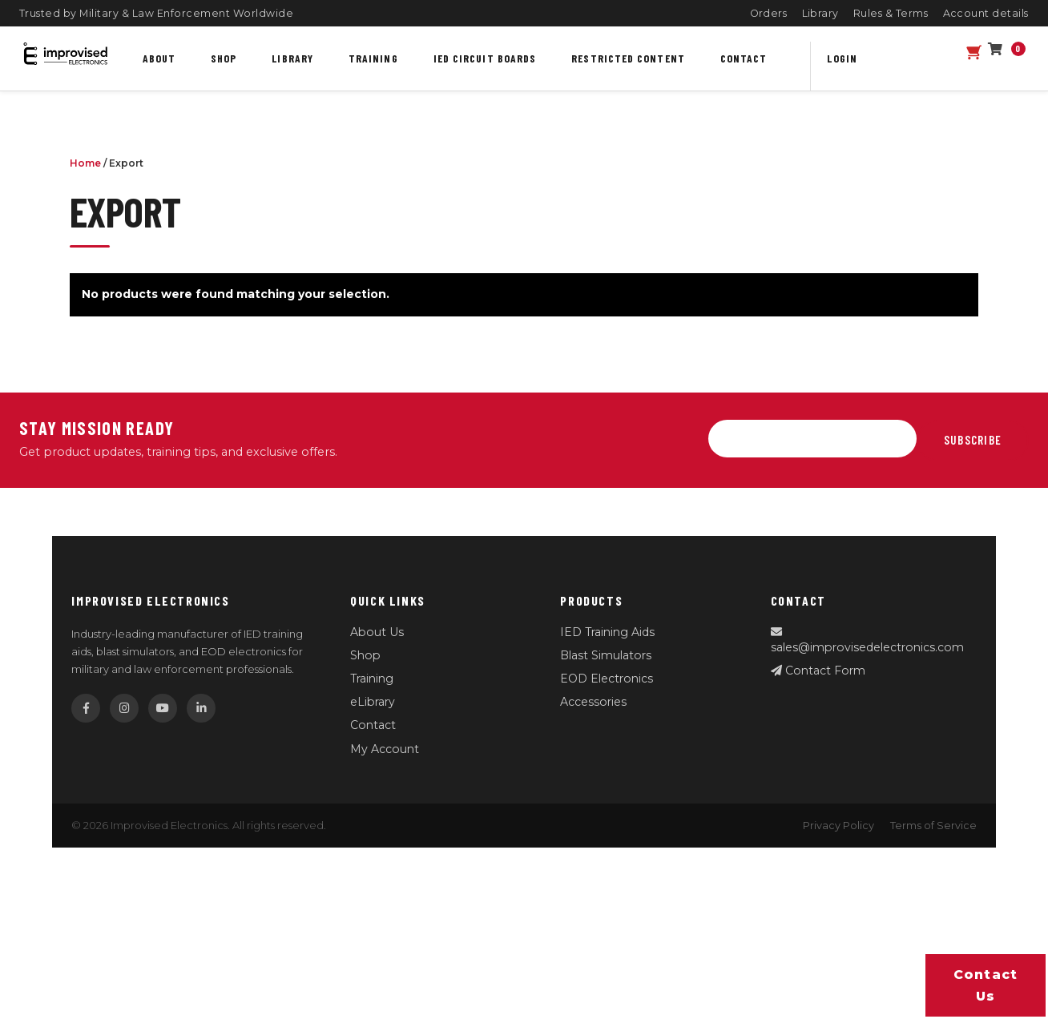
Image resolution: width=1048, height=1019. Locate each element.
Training (373, 58)
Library (821, 13)
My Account (384, 749)
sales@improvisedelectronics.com (867, 640)
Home (85, 163)
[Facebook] (85, 708)
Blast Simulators (605, 655)
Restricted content (628, 58)
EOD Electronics (606, 678)
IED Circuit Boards (485, 58)
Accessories (593, 702)
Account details (986, 13)
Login (842, 58)
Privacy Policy (838, 826)
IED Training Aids (607, 632)
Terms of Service (933, 826)
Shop (223, 58)
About (159, 58)
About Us (377, 632)
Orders (769, 13)
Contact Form (818, 670)
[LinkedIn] (201, 708)
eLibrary (372, 702)
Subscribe (973, 440)
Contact (744, 58)
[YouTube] (162, 708)
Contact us (985, 985)
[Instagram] (124, 708)
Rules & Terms (891, 13)
